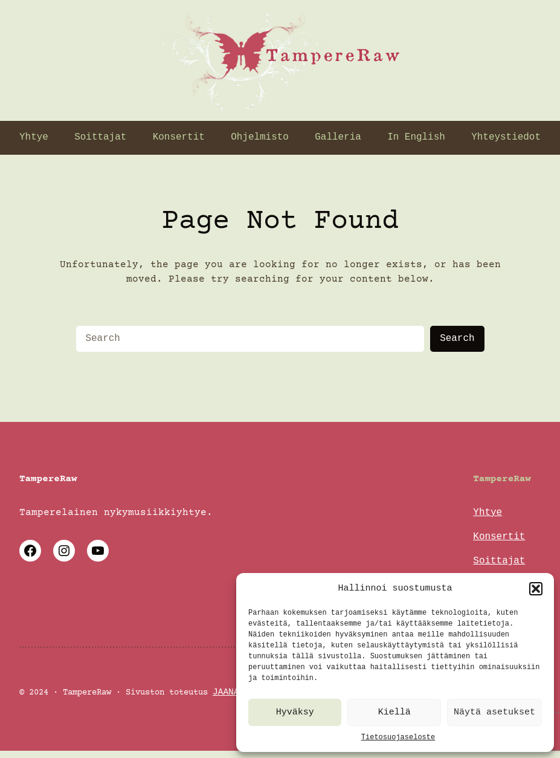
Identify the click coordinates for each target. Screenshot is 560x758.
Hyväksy (295, 713)
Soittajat (499, 563)
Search (457, 338)
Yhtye (487, 512)
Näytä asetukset (494, 713)
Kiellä (394, 713)
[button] (536, 589)
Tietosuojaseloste (398, 737)
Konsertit (499, 538)
